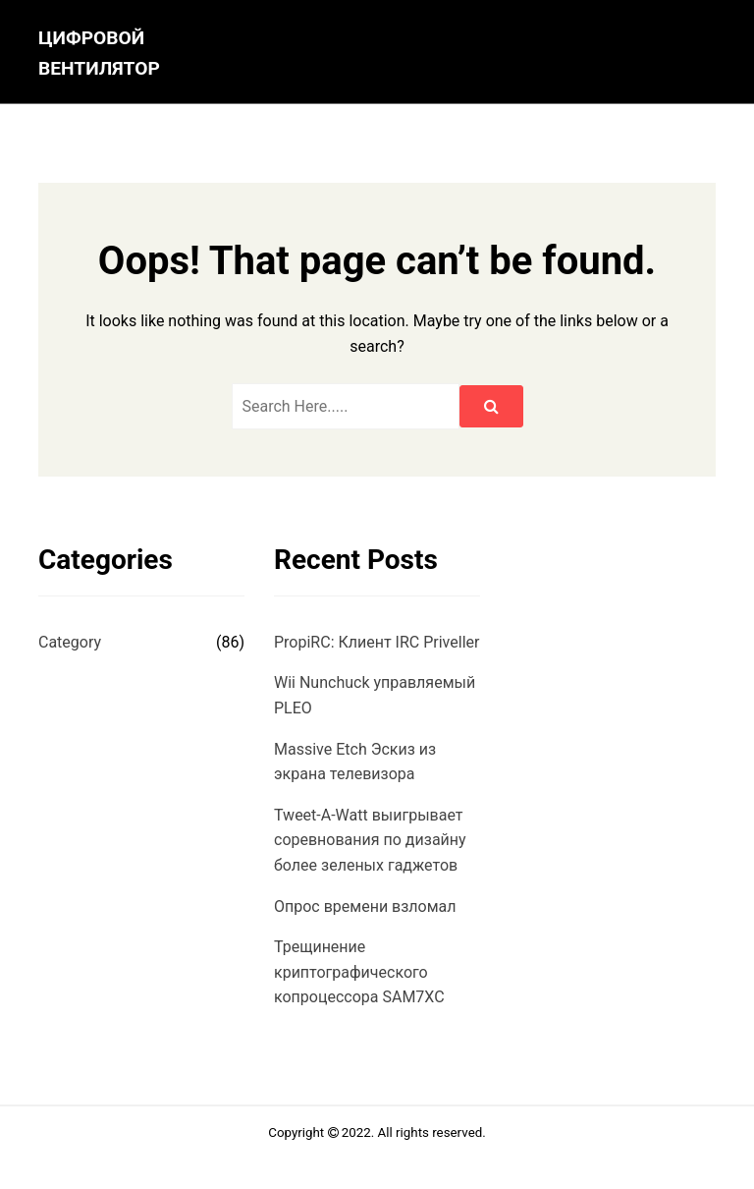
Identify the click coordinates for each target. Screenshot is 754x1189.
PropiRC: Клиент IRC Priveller (376, 642)
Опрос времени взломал (365, 906)
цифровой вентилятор (99, 53)
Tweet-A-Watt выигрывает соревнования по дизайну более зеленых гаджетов (370, 840)
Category (69, 642)
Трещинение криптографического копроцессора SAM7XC (359, 971)
